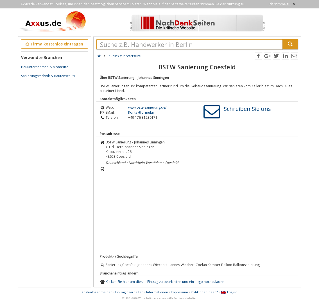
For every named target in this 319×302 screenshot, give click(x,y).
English (229, 292)
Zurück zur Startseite (124, 56)
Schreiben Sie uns (247, 109)
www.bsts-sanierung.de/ (147, 107)
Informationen (157, 292)
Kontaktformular (141, 112)
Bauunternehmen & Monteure (44, 67)
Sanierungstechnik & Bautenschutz (48, 76)
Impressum (179, 292)
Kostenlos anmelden (97, 292)
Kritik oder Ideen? (204, 292)
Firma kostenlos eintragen (54, 44)
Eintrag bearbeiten (129, 292)
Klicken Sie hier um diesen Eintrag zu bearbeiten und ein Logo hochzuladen (165, 281)
